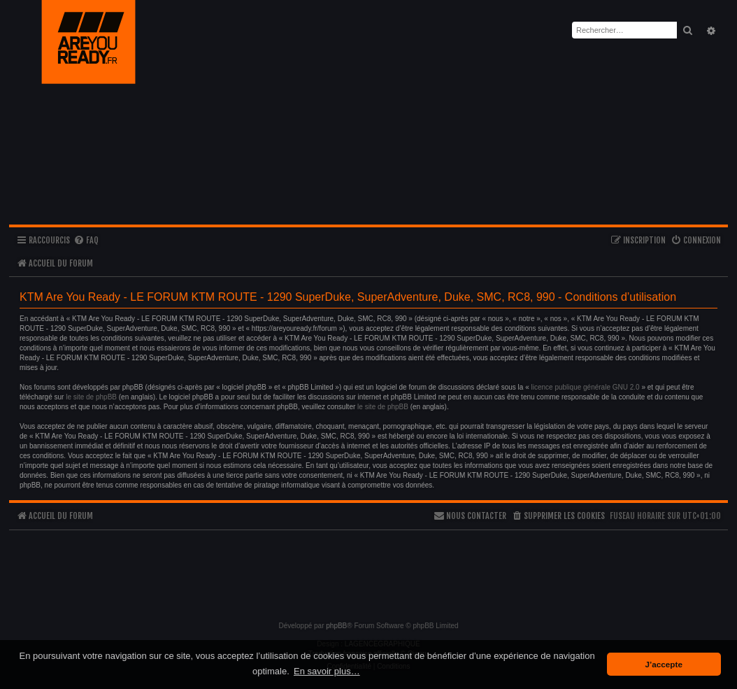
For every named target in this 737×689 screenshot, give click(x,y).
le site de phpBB (91, 397)
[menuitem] (86, 241)
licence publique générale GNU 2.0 (585, 387)
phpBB (336, 626)
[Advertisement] (368, 569)
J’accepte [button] (663, 664)
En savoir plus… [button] (327, 671)
